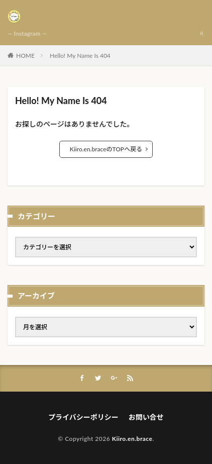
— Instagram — (27, 33)
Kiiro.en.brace (132, 438)
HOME (25, 55)
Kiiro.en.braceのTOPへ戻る (106, 149)
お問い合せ (146, 417)
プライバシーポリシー (83, 417)
